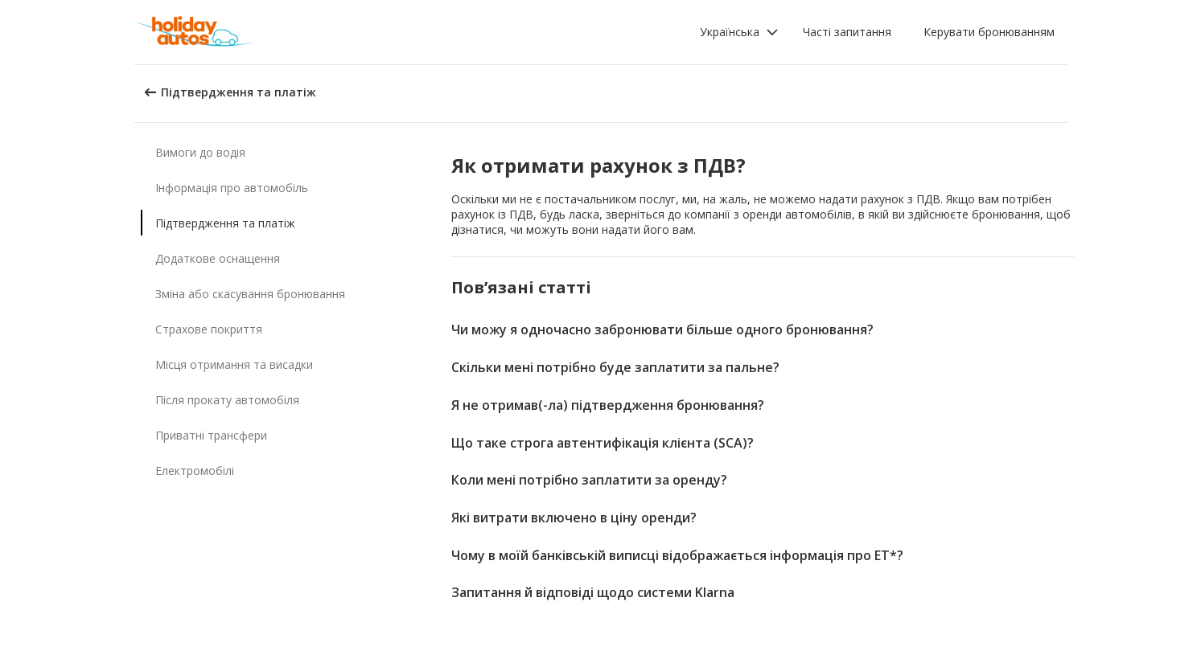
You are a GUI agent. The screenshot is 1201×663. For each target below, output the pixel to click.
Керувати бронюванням (989, 31)
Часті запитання (847, 31)
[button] (739, 32)
